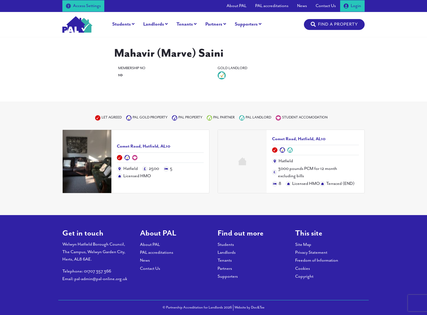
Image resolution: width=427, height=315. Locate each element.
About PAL (236, 5)
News (302, 5)
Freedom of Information (316, 260)
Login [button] (352, 5)
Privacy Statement (311, 252)
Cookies (302, 268)
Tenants (184, 24)
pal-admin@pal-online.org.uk (100, 279)
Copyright (304, 276)
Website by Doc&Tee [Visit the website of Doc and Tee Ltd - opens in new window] (249, 307)
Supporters (246, 24)
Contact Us (326, 5)
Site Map (303, 244)
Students (121, 24)
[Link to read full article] (87, 161)
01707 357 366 (97, 271)
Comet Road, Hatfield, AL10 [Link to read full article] (143, 146)
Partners (213, 24)
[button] (334, 24)
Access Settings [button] (83, 5)
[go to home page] (77, 24)
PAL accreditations (271, 5)
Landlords (153, 24)
